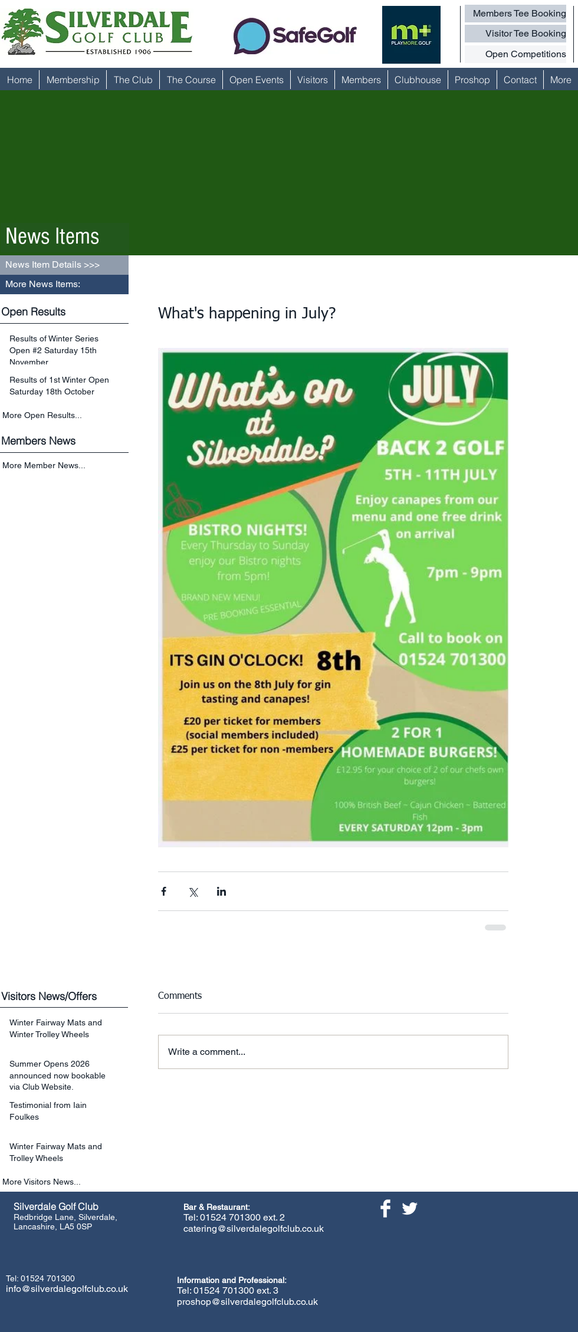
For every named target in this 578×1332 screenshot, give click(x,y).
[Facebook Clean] (385, 1208)
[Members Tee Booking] (515, 13)
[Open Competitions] (515, 54)
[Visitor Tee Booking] (515, 33)
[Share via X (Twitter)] (192, 891)
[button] (64, 284)
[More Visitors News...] (65, 1182)
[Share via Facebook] (163, 891)
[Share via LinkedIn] (221, 891)
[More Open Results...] (65, 415)
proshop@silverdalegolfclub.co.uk (247, 1301)
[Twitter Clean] (409, 1208)
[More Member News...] (65, 466)
